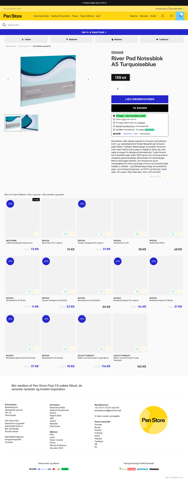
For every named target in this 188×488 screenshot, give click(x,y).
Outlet (153, 16)
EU (96, 447)
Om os (8, 412)
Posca (53, 442)
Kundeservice (161, 9)
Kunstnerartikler (41, 16)
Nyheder (144, 16)
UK (96, 444)
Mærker (134, 16)
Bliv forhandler (12, 428)
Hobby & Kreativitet (60, 16)
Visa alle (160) (56, 448)
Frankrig (98, 433)
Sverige (98, 424)
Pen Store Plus (12, 420)
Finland (98, 430)
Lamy (52, 437)
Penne (75, 16)
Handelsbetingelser (14, 436)
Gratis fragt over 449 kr (93, 3)
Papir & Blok (55, 415)
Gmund (117, 52)
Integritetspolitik (13, 439)
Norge (97, 427)
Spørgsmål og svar (14, 410)
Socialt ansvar (11, 431)
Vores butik (10, 415)
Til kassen (140, 108)
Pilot (52, 434)
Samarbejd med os (14, 426)
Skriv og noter (24, 46)
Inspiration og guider (15, 423)
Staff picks (55, 426)
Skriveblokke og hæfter (42, 46)
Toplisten (163, 39)
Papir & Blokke (87, 16)
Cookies (9, 442)
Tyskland (99, 441)
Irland (97, 435)
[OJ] (94, 24)
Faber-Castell (56, 440)
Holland (98, 438)
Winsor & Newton (58, 445)
